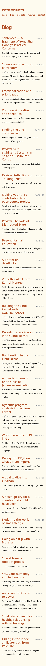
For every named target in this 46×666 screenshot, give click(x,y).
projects (21, 15)
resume (31, 15)
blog (12, 15)
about (4, 15)
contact (41, 15)
